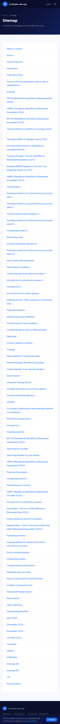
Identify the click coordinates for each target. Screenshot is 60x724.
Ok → (9, 677)
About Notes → (14, 598)
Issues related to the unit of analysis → (25, 518)
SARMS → (11, 650)
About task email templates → (21, 260)
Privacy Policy (19, 714)
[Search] (55, 4)
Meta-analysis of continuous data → (24, 356)
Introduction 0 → (15, 286)
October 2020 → (15, 637)
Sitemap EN (32, 714)
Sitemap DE (43, 714)
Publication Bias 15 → (17, 310)
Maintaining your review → (19, 485)
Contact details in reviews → (21, 343)
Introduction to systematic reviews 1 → (26, 280)
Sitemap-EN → (14, 670)
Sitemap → (12, 91)
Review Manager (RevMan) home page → (26, 362)
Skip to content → (16, 48)
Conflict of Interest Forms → (21, 585)
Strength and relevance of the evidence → (28, 388)
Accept (51, 720)
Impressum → (13, 68)
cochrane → (13, 644)
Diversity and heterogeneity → (22, 395)
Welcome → (13, 336)
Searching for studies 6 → (19, 267)
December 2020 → (16, 624)
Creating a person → (17, 431)
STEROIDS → (13, 657)
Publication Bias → (16, 75)
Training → (12, 349)
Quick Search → (14, 375)
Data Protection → (16, 61)
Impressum (7, 714)
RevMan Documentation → (20, 418)
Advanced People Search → (20, 591)
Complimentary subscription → (22, 565)
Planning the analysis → (18, 472)
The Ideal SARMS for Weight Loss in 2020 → (28, 139)
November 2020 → (16, 631)
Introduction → (14, 425)
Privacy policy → (15, 683)
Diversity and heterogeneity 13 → (23, 243)
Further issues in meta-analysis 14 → (24, 213)
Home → (11, 55)
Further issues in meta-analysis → (23, 323)
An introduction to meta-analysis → (24, 293)
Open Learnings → (16, 604)
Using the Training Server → (20, 382)
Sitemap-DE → (14, 663)
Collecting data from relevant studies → (26, 369)
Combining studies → (17, 559)
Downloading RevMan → (19, 611)
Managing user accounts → (20, 572)
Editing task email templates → (22, 316)
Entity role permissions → (19, 552)
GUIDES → (12, 402)
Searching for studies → (18, 448)
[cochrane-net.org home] (15, 4)
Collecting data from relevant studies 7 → (27, 273)
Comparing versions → (18, 478)
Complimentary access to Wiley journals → (28, 329)
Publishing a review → (17, 535)
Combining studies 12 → (18, 230)
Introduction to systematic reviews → (25, 502)
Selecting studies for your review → (24, 455)
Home (48, 4)
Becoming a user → (16, 237)
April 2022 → (13, 618)
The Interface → (15, 186)
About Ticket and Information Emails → (26, 578)
